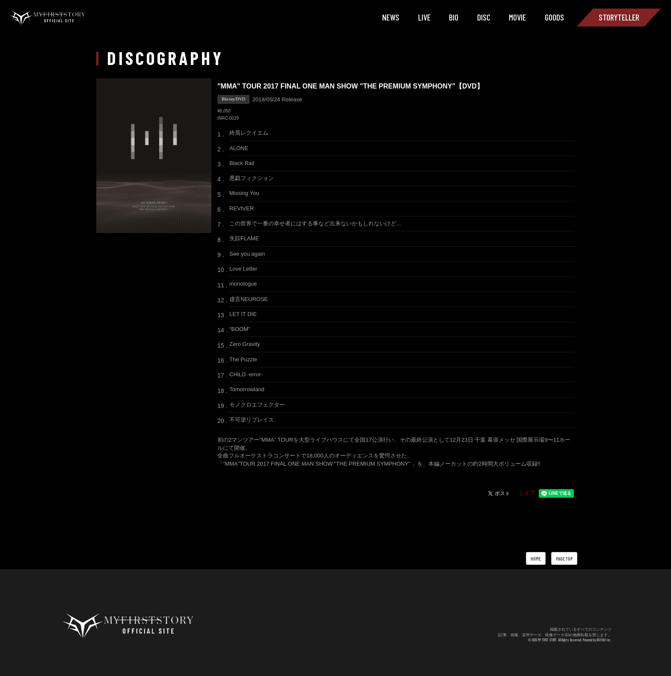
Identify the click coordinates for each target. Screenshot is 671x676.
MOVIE (517, 17)
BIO (453, 17)
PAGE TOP (564, 558)
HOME (536, 558)
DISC (483, 17)
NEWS (390, 17)
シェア (527, 493)
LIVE (424, 17)
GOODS (554, 17)
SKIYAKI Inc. (604, 640)
